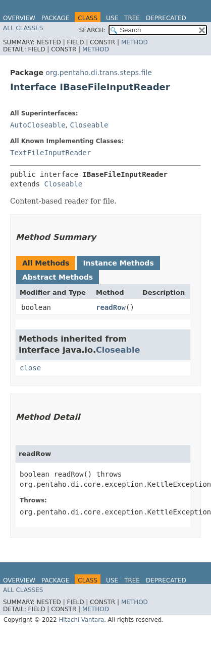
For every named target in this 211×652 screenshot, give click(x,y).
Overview (19, 18)
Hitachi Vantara (81, 619)
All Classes (23, 28)
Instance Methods (118, 263)
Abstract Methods (57, 277)
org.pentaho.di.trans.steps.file (98, 73)
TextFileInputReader (50, 153)
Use (112, 18)
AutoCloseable (38, 125)
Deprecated (166, 18)
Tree (132, 18)
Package (55, 18)
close (30, 368)
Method (134, 42)
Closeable (89, 125)
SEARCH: (92, 30)
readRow (111, 307)
